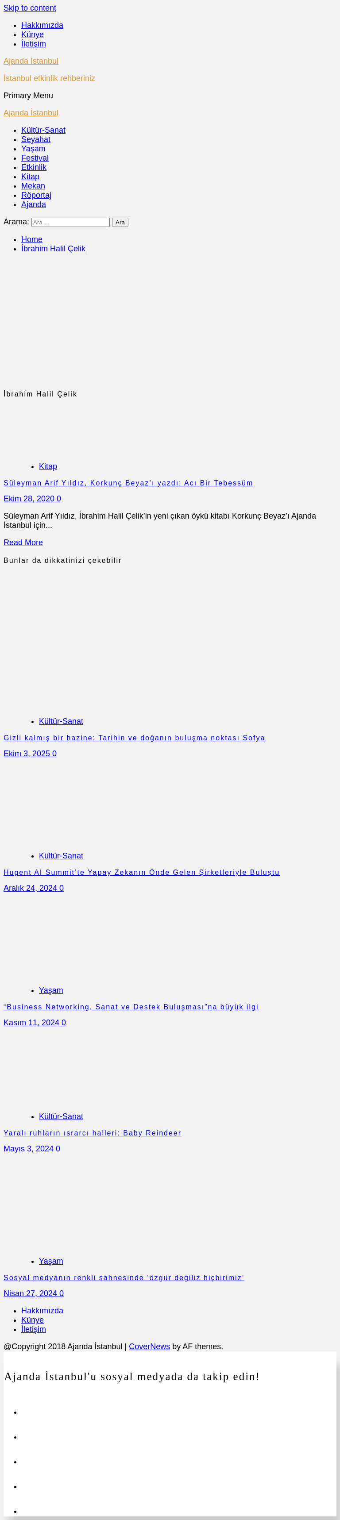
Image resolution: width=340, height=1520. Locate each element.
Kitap (30, 176)
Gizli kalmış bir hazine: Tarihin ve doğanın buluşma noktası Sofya (134, 738)
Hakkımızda (42, 25)
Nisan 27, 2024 (31, 1293)
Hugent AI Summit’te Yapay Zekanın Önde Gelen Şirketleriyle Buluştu (142, 872)
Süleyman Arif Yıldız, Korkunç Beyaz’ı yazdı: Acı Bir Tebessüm (128, 483)
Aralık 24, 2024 (31, 888)
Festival (35, 158)
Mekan (33, 185)
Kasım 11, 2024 (33, 1022)
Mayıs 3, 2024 (30, 1148)
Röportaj (36, 195)
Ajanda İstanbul (31, 61)
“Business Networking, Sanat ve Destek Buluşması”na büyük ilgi (131, 1007)
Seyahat (35, 139)
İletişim (33, 43)
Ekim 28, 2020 (30, 498)
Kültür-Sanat (43, 130)
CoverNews (149, 1346)
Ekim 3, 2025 (28, 753)
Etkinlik (33, 167)
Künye (32, 34)
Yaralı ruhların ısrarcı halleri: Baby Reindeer (93, 1133)
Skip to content (30, 8)
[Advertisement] (170, 323)
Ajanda (33, 204)
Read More (23, 542)
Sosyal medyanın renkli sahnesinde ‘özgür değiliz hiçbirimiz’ (124, 1277)
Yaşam (33, 148)
